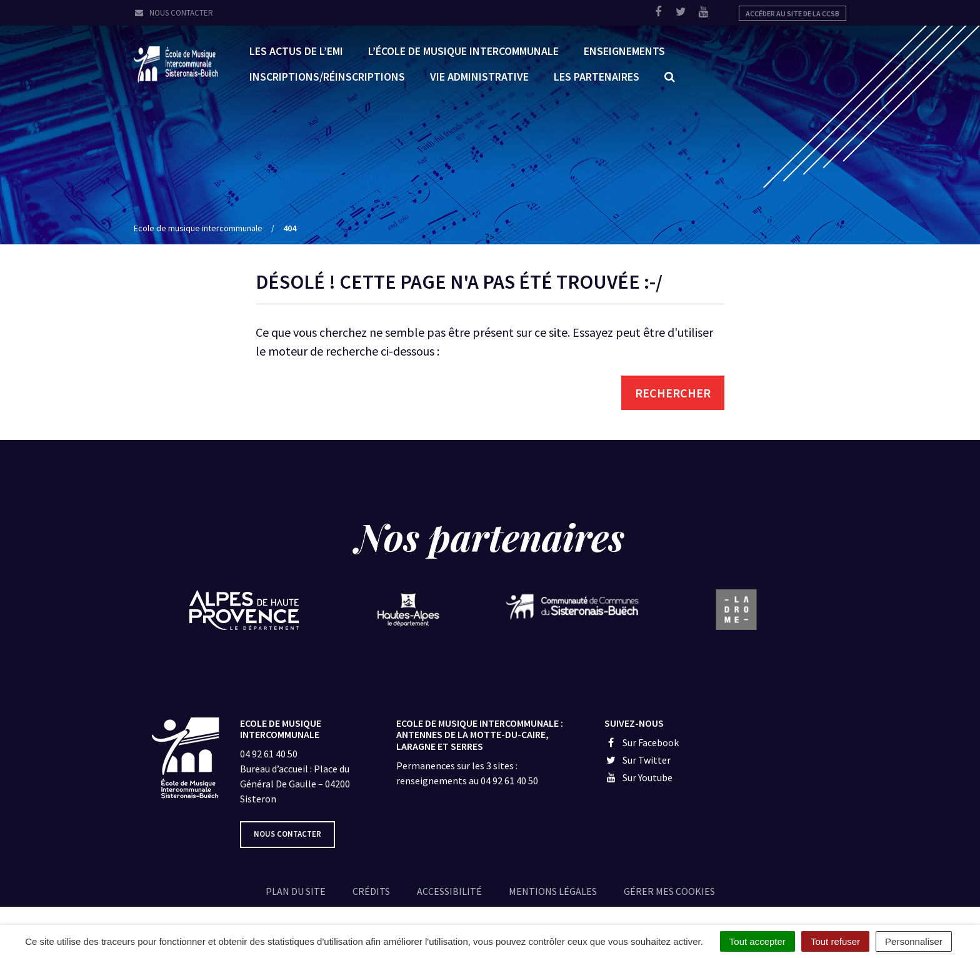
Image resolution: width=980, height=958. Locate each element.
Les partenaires (596, 76)
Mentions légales (553, 891)
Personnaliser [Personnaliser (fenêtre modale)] (913, 941)
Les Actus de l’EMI (296, 50)
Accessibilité (449, 891)
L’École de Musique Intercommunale (463, 50)
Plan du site (296, 891)
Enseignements (624, 50)
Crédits (371, 891)
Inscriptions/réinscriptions (327, 76)
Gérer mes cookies (669, 891)
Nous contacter (173, 12)
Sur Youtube (638, 777)
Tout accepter (757, 941)
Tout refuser (835, 941)
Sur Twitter (637, 760)
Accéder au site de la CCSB (792, 13)
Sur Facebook (641, 742)
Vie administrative (479, 76)
